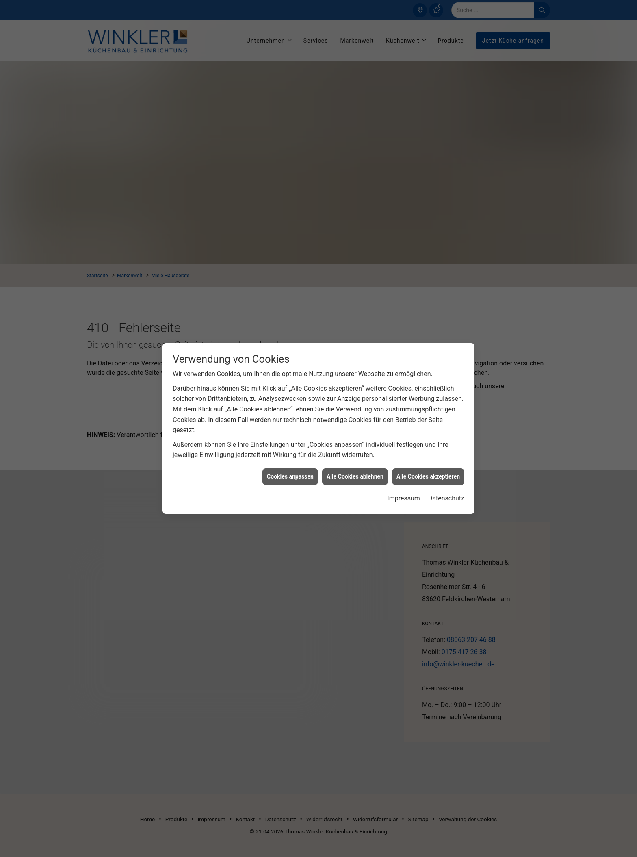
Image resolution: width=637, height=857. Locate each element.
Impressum (403, 488)
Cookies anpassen (290, 465)
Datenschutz (446, 488)
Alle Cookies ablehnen (355, 465)
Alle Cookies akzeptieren (428, 465)
